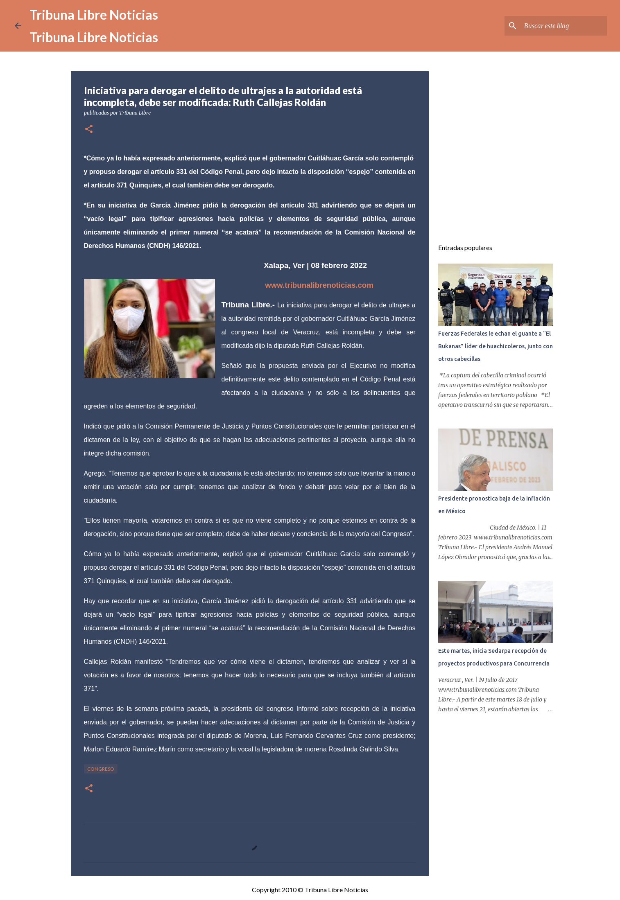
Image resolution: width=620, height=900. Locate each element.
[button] (89, 129)
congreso (100, 769)
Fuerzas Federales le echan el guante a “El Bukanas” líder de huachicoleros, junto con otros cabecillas (495, 346)
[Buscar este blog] (564, 26)
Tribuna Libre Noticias (93, 15)
